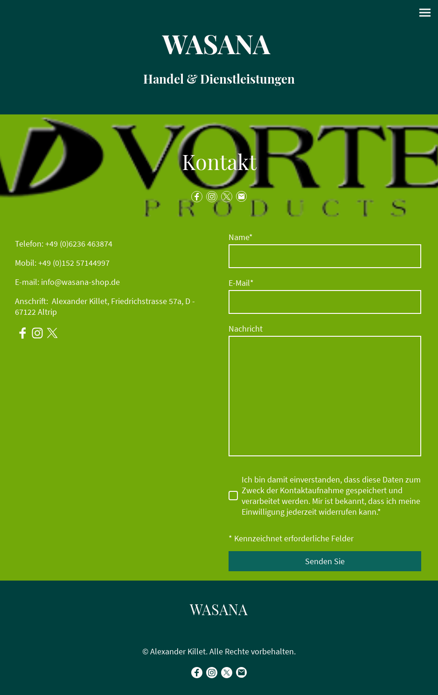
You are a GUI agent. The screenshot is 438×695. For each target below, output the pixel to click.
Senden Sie (325, 561)
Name (241, 237)
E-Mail (241, 282)
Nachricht (246, 328)
